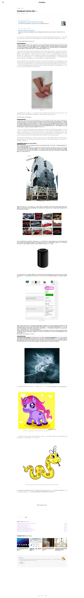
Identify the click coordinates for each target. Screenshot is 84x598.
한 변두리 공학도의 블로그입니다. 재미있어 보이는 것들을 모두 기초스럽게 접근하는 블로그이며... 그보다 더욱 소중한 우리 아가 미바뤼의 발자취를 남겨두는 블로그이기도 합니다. (40, 560)
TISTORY (42, 595)
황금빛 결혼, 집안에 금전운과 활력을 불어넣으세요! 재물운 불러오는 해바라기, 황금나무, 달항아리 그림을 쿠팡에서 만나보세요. (41, 32)
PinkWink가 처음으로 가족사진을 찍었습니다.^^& (24, 528)
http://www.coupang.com (23, 28)
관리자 (46, 595)
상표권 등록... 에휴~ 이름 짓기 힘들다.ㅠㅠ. (23, 525)
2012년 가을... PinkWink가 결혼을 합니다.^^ (23, 531)
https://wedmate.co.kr (22, 20)
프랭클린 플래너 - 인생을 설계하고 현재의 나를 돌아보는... (25, 529)
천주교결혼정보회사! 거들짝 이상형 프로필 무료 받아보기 (31, 22)
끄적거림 (21, 521)
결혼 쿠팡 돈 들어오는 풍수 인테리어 (26, 30)
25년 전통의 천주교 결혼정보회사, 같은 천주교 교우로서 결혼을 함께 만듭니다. (33, 23)
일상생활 (18, 521)
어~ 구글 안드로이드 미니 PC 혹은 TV (22, 524)
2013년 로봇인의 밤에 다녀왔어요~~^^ (22, 527)
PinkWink (42, 2)
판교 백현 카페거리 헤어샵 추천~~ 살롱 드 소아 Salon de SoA (26, 523)
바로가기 (52, 55)
